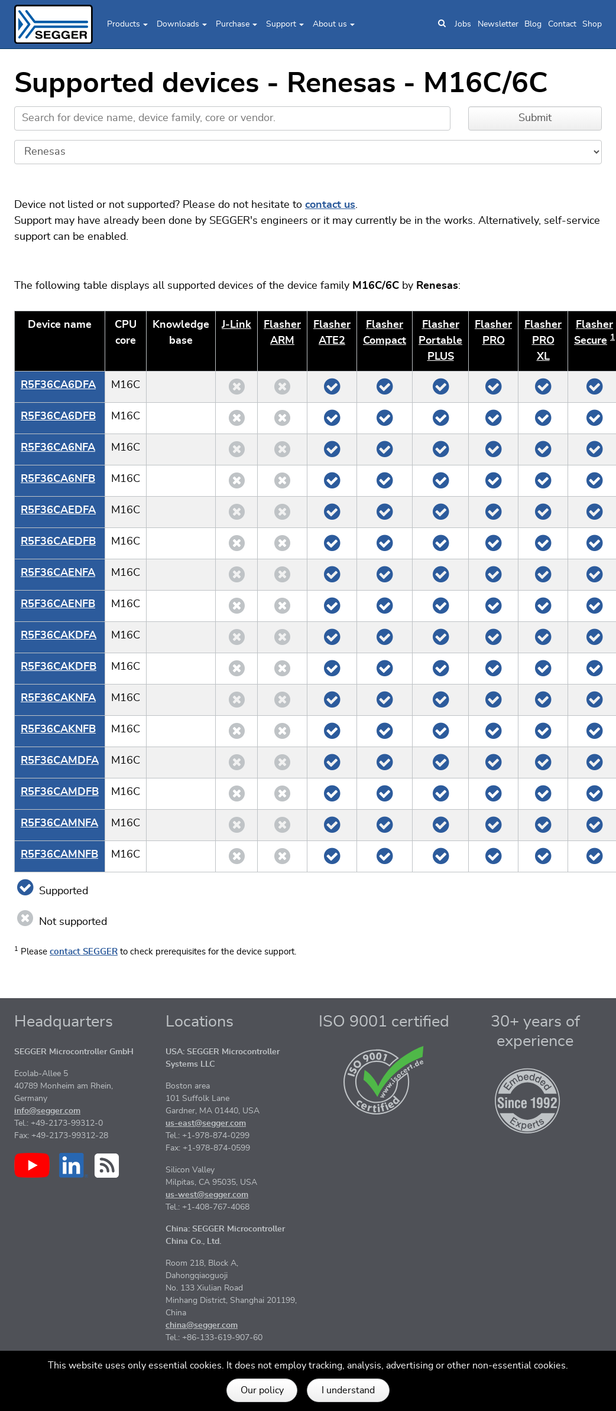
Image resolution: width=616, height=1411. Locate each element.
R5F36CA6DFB (58, 416)
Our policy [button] (262, 1390)
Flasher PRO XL (543, 341)
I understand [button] (348, 1390)
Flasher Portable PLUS (440, 341)
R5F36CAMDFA (60, 760)
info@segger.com (47, 1111)
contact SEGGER (84, 951)
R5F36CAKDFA (58, 635)
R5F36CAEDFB (58, 541)
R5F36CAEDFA (58, 510)
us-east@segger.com (206, 1123)
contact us (330, 205)
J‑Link (236, 325)
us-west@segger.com (207, 1195)
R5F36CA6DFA (58, 385)
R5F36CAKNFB (58, 729)
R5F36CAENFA (58, 573)
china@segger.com (202, 1325)
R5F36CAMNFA (59, 823)
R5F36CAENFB (58, 604)
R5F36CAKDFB (58, 666)
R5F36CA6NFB (58, 479)
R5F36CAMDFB (60, 792)
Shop (592, 24)
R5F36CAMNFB (59, 854)
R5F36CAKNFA (58, 698)
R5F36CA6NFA (58, 447)
